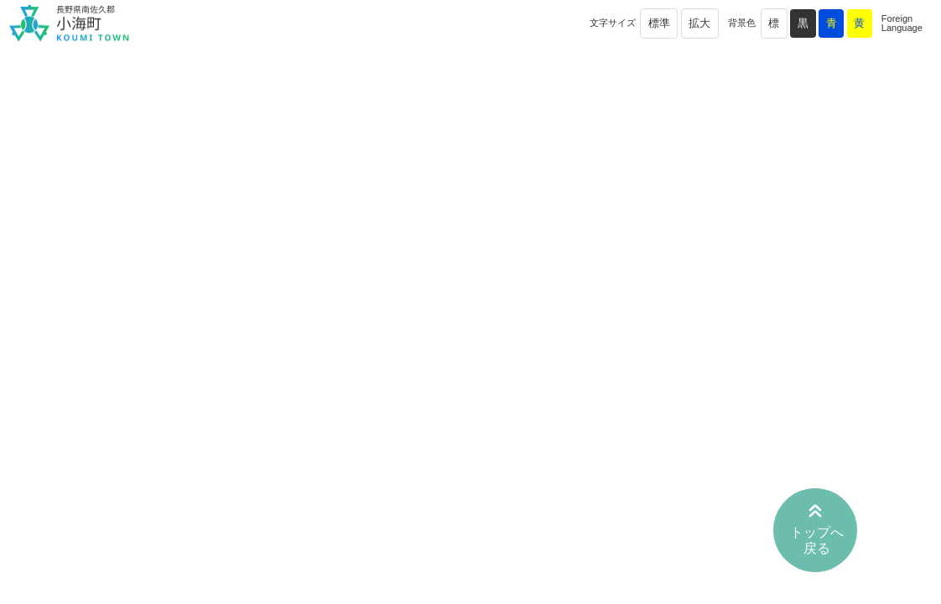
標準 (659, 23)
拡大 (699, 23)
